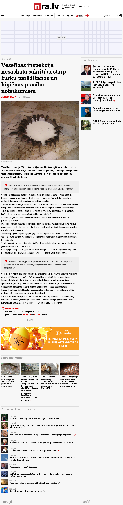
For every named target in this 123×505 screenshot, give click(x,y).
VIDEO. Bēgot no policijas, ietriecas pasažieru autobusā (107, 85)
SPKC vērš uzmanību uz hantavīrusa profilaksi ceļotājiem (7, 381)
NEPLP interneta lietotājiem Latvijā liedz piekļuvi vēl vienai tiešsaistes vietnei (40, 475)
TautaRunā (49, 16)
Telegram (27, 314)
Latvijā (8, 59)
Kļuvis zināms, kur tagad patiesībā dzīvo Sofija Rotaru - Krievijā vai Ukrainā (42, 426)
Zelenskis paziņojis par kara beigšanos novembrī (107, 109)
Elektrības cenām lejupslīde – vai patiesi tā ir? (33, 450)
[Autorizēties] (120, 15)
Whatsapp (38, 314)
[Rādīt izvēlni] (2, 15)
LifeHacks (60, 16)
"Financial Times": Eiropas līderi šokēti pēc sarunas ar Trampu (41, 442)
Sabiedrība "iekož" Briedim (23, 467)
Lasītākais (89, 60)
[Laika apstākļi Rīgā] (84, 6)
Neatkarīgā (25, 16)
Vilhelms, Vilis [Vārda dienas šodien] (68, 7)
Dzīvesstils (37, 16)
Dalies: (30, 320)
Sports (70, 16)
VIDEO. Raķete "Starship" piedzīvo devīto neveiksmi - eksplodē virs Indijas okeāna (42, 458)
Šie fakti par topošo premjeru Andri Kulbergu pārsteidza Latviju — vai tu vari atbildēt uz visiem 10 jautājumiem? (107, 71)
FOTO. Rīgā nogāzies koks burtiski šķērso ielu (107, 122)
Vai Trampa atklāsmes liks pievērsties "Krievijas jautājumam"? (41, 434)
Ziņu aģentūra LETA (8, 97)
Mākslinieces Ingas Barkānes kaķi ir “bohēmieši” (34, 418)
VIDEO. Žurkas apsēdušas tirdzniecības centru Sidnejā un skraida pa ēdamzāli (50, 382)
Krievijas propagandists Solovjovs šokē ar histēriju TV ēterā (106, 98)
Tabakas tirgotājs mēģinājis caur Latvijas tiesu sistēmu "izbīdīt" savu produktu (69, 381)
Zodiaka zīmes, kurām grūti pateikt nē (29, 491)
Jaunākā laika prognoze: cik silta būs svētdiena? (34, 483)
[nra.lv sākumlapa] (46, 6)
